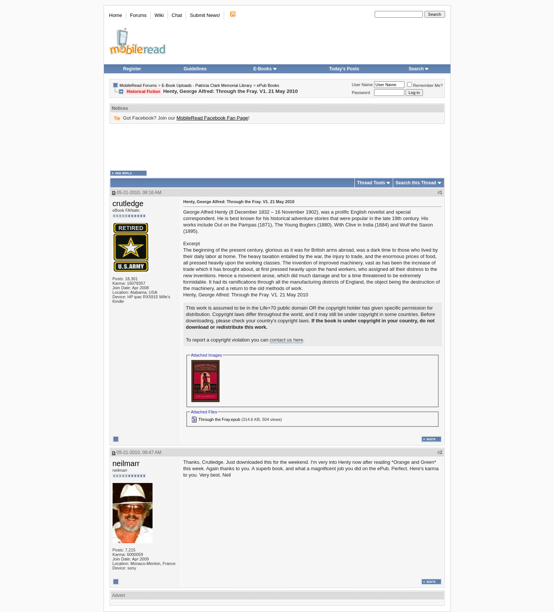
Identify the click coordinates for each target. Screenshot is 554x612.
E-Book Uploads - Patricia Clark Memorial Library (207, 85)
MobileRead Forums (138, 85)
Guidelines (194, 68)
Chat (177, 15)
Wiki (159, 15)
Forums (138, 15)
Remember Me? (425, 85)
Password (361, 92)
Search (419, 68)
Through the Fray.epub (219, 419)
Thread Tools (371, 182)
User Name (362, 84)
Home (115, 15)
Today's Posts (344, 68)
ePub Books (268, 85)
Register (132, 68)
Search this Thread (415, 182)
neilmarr (126, 463)
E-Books (265, 68)
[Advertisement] (277, 147)
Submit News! (205, 15)
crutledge (128, 203)
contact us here (286, 340)
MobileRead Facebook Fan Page (212, 118)
